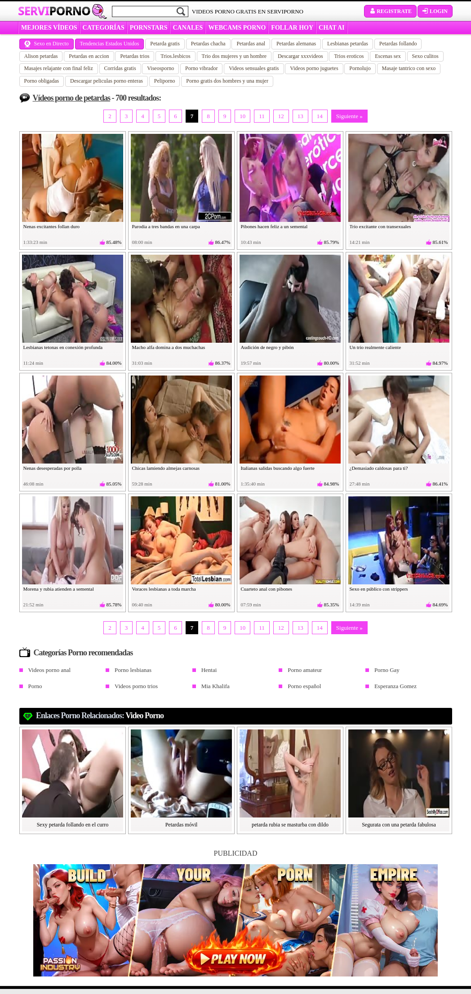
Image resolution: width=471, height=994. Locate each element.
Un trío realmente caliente (375, 347)
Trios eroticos (349, 56)
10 (242, 116)
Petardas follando (398, 43)
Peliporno (164, 81)
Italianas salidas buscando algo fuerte (278, 468)
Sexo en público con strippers (379, 589)
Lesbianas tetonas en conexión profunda (63, 347)
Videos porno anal (49, 670)
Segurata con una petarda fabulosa (399, 825)
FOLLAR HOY (292, 27)
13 (300, 116)
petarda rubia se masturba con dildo (290, 825)
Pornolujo (359, 68)
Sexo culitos (425, 56)
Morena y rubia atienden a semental (58, 589)
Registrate (390, 11)
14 (320, 116)
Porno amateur (305, 670)
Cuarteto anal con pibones (267, 589)
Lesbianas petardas (347, 43)
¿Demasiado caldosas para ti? (379, 468)
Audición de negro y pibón (267, 347)
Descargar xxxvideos (300, 56)
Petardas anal (250, 43)
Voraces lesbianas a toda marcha (164, 589)
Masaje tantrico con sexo (409, 68)
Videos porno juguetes (314, 68)
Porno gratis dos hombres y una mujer (227, 81)
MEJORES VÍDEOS (49, 27)
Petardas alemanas (296, 43)
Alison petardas (41, 56)
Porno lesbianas (133, 670)
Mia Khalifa (215, 686)
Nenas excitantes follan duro (51, 226)
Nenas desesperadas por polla (52, 468)
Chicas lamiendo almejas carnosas (166, 468)
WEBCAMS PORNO (237, 27)
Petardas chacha (208, 43)
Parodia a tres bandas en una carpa (166, 226)
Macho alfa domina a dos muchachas (168, 347)
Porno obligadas (41, 81)
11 (262, 116)
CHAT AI (331, 27)
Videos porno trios (136, 686)
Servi (54, 11)
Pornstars (149, 27)
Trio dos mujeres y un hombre (234, 56)
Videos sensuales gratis (254, 68)
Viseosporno (160, 68)
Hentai (209, 670)
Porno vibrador (201, 68)
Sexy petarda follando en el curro (73, 825)
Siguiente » (349, 116)
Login (435, 11)
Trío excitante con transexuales (380, 226)
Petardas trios (134, 56)
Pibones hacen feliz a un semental (274, 226)
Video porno (144, 715)
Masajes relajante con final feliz (58, 68)
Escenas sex (388, 56)
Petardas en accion (89, 56)
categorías (103, 27)
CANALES (188, 27)
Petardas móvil (181, 825)
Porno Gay (387, 670)
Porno (35, 686)
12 (281, 116)
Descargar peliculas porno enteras (106, 81)
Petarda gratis (165, 43)
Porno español (304, 686)
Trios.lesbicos (175, 56)
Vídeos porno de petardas (72, 97)
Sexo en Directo (46, 43)
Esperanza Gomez (395, 686)
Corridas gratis (120, 68)
